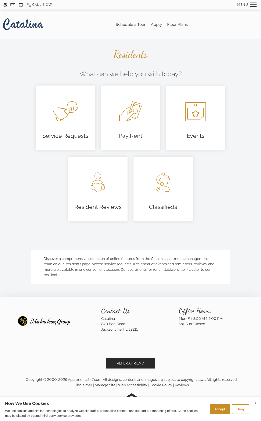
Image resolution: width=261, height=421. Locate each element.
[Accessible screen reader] (5, 4)
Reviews (182, 385)
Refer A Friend (130, 363)
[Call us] (39, 4)
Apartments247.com (84, 379)
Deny (240, 409)
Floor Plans (177, 24)
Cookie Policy (161, 385)
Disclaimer (83, 385)
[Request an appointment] (21, 4)
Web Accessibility (132, 385)
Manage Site (105, 385)
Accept (220, 409)
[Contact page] (13, 4)
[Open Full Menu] (247, 4)
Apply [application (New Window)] (156, 24)
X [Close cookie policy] (256, 403)
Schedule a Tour (131, 24)
